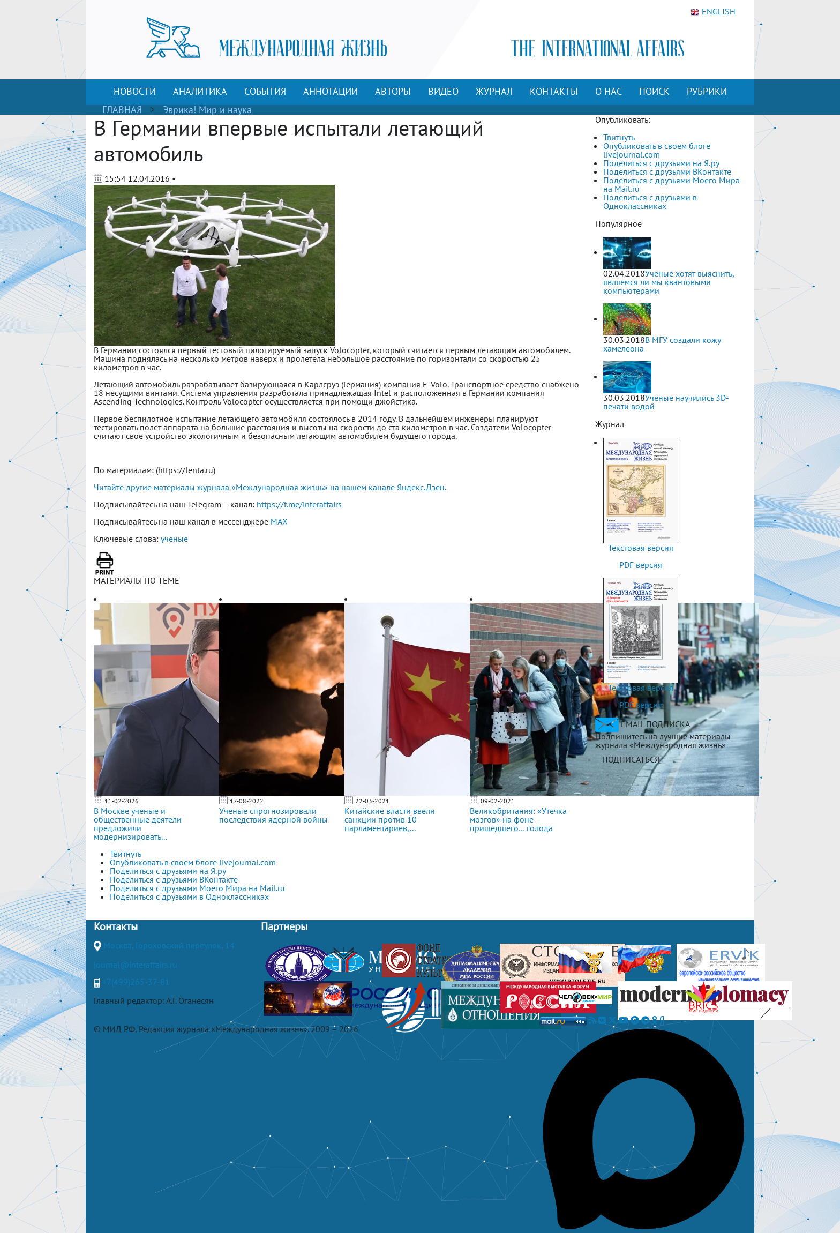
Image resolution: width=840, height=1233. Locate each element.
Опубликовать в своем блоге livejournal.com (656, 150)
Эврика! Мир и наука (207, 109)
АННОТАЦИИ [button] (330, 91)
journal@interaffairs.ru (135, 964)
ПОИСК (654, 91)
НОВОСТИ (135, 91)
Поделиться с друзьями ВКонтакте (667, 171)
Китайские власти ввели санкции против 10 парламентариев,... (389, 819)
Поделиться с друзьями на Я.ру (661, 163)
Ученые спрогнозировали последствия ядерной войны (273, 815)
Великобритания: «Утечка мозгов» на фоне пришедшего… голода (518, 819)
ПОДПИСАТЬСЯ (630, 759)
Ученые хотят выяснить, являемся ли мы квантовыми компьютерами (668, 282)
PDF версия (640, 564)
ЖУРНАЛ (494, 91)
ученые (174, 538)
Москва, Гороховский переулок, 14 (169, 945)
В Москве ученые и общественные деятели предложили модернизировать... (138, 823)
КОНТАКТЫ (554, 91)
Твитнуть (619, 137)
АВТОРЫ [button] (393, 91)
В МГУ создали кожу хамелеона (662, 344)
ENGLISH (713, 12)
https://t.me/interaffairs (299, 504)
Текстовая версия (640, 547)
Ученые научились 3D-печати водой (666, 402)
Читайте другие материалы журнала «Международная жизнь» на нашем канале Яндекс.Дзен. (270, 487)
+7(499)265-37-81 (136, 981)
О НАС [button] (608, 91)
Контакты (116, 926)
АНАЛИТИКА (200, 91)
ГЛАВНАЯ (122, 109)
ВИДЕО (443, 91)
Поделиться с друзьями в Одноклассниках (650, 201)
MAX (279, 521)
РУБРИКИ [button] (707, 91)
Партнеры (284, 926)
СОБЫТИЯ (265, 91)
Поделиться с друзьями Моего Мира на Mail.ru (671, 184)
